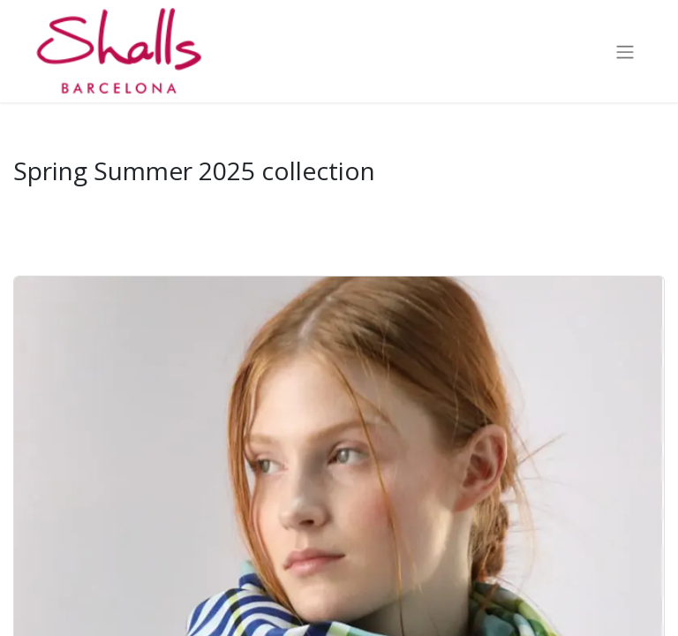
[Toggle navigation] (625, 51)
